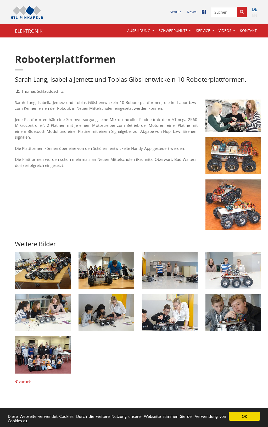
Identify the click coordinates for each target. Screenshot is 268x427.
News (192, 11)
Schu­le (176, 11)
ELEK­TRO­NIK (28, 31)
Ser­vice (203, 30)
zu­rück (23, 381)
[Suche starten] (242, 12)
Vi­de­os (225, 30)
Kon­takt (248, 30)
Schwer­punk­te (173, 30)
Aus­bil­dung (138, 30)
